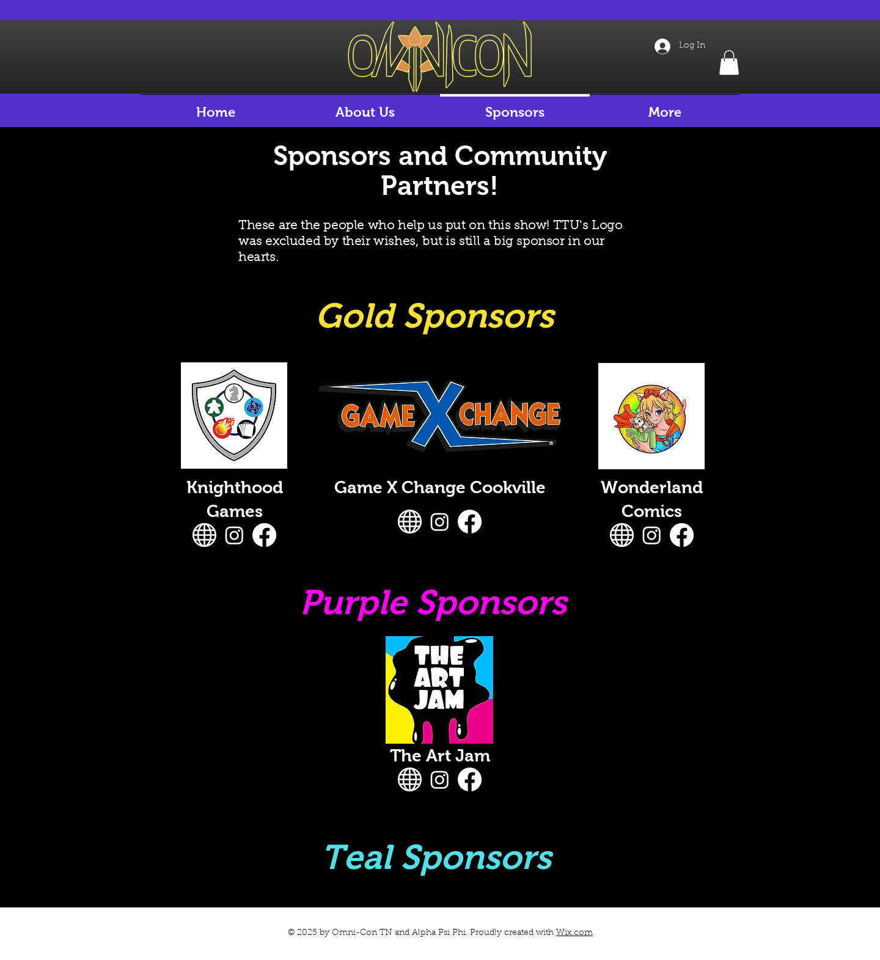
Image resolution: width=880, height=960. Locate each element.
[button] (729, 62)
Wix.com (574, 933)
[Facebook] (264, 535)
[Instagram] (234, 535)
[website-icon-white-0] (204, 535)
